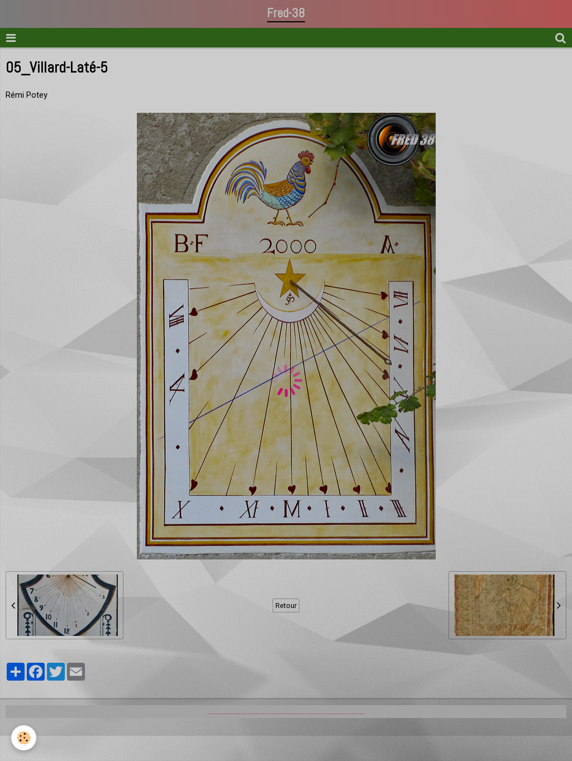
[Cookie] (23, 737)
